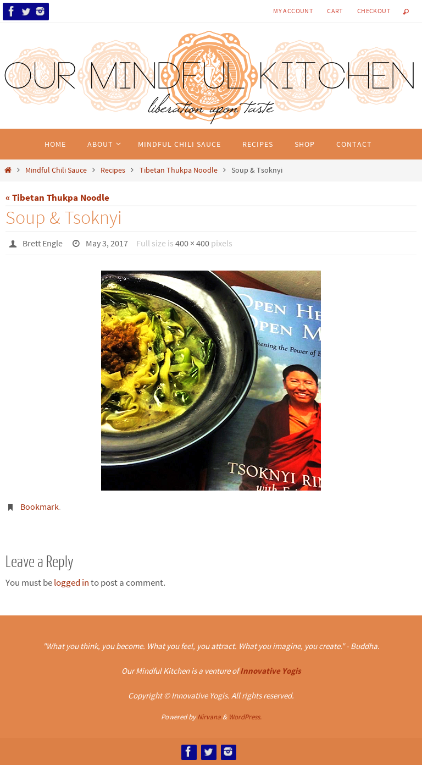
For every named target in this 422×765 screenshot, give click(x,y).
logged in (71, 582)
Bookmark (39, 506)
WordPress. (245, 717)
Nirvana (209, 717)
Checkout (373, 11)
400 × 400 (192, 243)
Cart (335, 11)
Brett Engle (43, 243)
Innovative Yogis (270, 670)
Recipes (113, 170)
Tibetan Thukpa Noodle (179, 170)
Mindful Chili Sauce (56, 170)
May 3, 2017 (107, 243)
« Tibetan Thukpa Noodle (57, 197)
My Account (293, 11)
